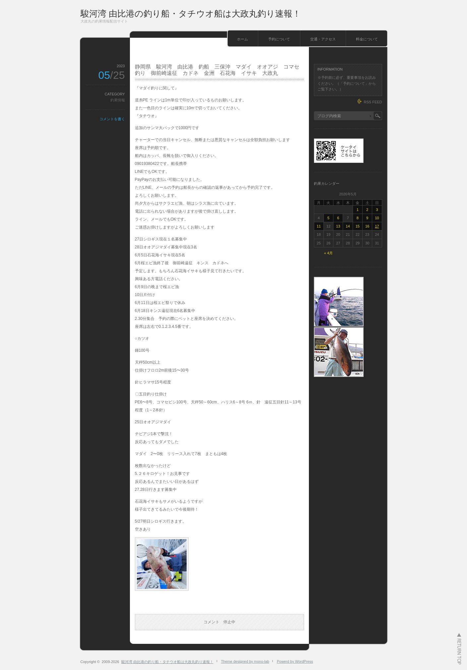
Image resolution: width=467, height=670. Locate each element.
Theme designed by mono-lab (245, 661)
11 (319, 226)
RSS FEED (373, 102)
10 (377, 218)
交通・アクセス (323, 39)
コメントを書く (112, 119)
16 (367, 226)
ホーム (242, 39)
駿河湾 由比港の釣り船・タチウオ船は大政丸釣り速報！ (191, 14)
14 (348, 226)
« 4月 (328, 253)
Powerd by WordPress (295, 661)
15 (358, 226)
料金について (367, 39)
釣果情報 (117, 100)
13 (338, 226)
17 (377, 226)
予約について (279, 39)
